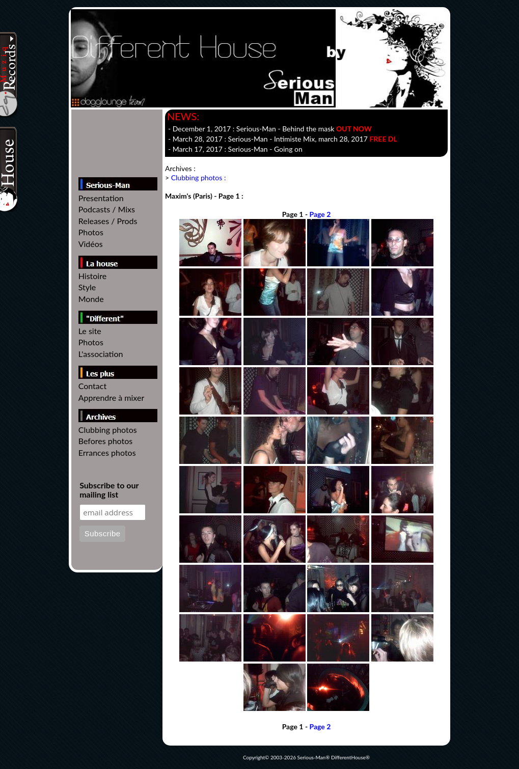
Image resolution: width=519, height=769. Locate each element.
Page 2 (320, 214)
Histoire (92, 276)
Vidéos (90, 244)
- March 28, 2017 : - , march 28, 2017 (282, 138)
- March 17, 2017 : (235, 149)
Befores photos (105, 441)
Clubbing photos (107, 429)
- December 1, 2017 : (270, 128)
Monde (91, 299)
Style (87, 287)
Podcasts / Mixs (106, 209)
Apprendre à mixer (111, 397)
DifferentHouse (348, 757)
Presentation (101, 198)
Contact (92, 386)
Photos (90, 232)
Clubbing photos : (198, 177)
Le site (89, 331)
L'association (100, 354)
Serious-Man (311, 757)
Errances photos (107, 452)
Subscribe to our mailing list (109, 490)
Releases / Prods (108, 221)
